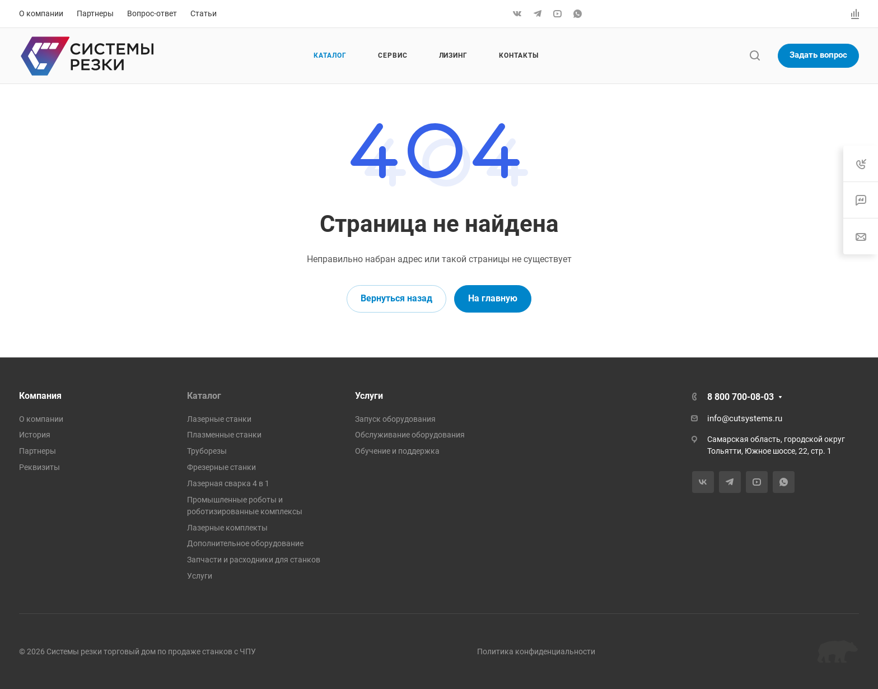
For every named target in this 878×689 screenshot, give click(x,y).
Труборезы (207, 450)
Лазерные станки (219, 419)
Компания (40, 395)
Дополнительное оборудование (245, 543)
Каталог (204, 395)
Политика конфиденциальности (536, 651)
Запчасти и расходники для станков (253, 559)
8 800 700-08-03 (740, 397)
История (34, 434)
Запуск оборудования (395, 419)
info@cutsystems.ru (744, 418)
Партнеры (37, 450)
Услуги (199, 575)
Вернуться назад (396, 298)
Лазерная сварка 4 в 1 (228, 483)
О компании (41, 419)
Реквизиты (39, 467)
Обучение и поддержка (397, 450)
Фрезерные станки (221, 467)
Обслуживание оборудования (410, 434)
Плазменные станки (224, 434)
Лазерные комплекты (227, 527)
